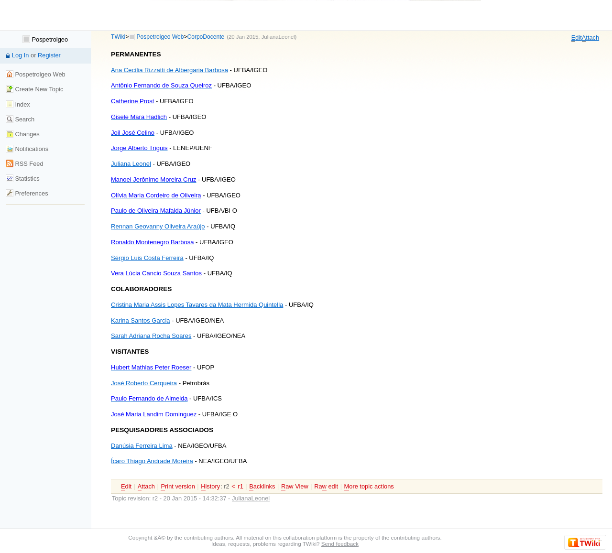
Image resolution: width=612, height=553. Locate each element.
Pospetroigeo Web (160, 36)
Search (20, 119)
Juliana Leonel (131, 163)
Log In (20, 55)
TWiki (118, 36)
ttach (590, 38)
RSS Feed (25, 163)
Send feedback (340, 544)
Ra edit (326, 486)
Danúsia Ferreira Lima (142, 445)
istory (210, 486)
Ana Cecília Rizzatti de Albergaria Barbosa (169, 70)
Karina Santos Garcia (140, 320)
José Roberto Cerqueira (144, 383)
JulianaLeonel (278, 37)
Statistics (23, 178)
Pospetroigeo (45, 39)
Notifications (27, 148)
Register (49, 55)
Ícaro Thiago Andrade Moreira (152, 461)
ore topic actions (369, 486)
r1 (240, 486)
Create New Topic (35, 89)
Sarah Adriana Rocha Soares (151, 335)
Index (18, 104)
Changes (23, 134)
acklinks (262, 486)
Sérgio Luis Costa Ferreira (147, 257)
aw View (294, 486)
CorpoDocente (206, 36)
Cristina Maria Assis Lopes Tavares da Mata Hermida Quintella (197, 304)
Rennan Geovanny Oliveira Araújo (158, 226)
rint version (178, 486)
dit (576, 38)
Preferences (27, 193)
